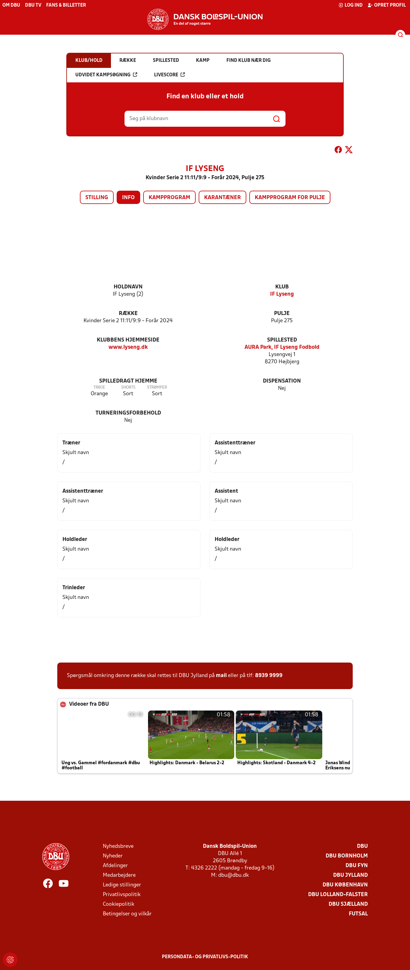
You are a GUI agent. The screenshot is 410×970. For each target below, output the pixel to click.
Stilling (96, 197)
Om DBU (11, 5)
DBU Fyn (356, 865)
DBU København (345, 885)
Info (128, 197)
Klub (282, 287)
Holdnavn (128, 287)
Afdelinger (115, 865)
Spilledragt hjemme (128, 381)
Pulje (282, 313)
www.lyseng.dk (128, 347)
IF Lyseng (282, 294)
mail (221, 675)
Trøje (99, 388)
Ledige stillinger (122, 885)
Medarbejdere (119, 875)
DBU (362, 846)
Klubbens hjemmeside (128, 340)
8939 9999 (268, 675)
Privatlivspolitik (121, 894)
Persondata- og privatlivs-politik (205, 957)
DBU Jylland (350, 875)
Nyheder (113, 856)
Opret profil (386, 5)
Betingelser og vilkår (127, 914)
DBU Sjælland (348, 904)
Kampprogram (169, 197)
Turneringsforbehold (128, 413)
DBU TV (33, 5)
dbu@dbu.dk (233, 875)
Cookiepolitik (118, 904)
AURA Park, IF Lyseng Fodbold (282, 347)
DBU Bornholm (347, 856)
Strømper (157, 388)
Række (128, 313)
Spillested (282, 340)
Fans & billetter (66, 5)
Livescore (169, 74)
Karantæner (222, 197)
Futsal (358, 914)
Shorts (128, 388)
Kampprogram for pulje (290, 197)
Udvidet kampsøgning (106, 74)
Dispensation (282, 381)
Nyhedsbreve (118, 846)
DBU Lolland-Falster (338, 894)
